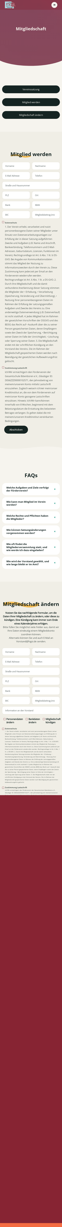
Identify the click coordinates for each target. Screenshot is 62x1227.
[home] (10, 5)
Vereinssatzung (31, 89)
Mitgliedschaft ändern (31, 115)
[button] (54, 5)
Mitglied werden (31, 102)
